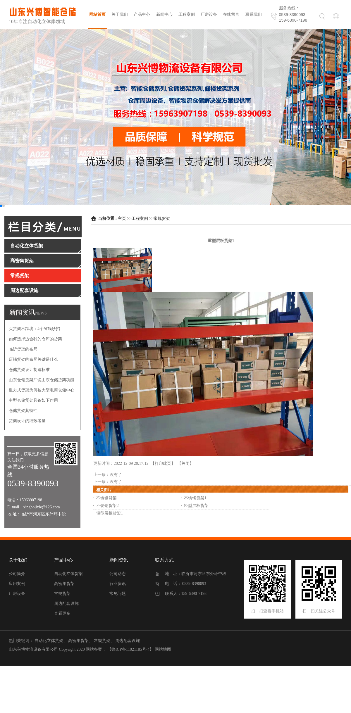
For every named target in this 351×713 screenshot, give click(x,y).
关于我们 (119, 14)
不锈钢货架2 (107, 505)
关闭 (185, 463)
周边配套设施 (66, 603)
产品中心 (142, 14)
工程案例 (186, 14)
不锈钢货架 (106, 498)
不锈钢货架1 (195, 498)
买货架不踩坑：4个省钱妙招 (34, 329)
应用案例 (17, 583)
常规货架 (162, 218)
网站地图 (163, 649)
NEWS (41, 313)
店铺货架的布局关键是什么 (33, 359)
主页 (122, 218)
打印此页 (163, 463)
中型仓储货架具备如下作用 (33, 400)
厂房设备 (209, 14)
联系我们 (253, 14)
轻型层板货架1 (109, 513)
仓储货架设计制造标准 (29, 369)
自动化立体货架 (68, 574)
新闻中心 (164, 14)
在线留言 (231, 14)
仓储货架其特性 (23, 410)
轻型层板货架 (196, 505)
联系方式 (164, 559)
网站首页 (97, 14)
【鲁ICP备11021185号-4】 (130, 649)
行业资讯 (117, 583)
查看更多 (62, 613)
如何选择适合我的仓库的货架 (35, 339)
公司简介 (17, 574)
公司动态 (117, 574)
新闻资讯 (118, 559)
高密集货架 (64, 583)
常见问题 (117, 593)
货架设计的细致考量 (27, 421)
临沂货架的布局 (23, 349)
